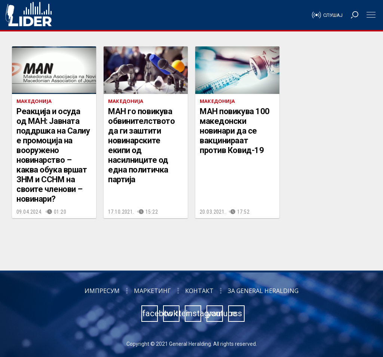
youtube (215, 313)
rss (236, 313)
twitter (172, 313)
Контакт (199, 291)
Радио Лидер (28, 15)
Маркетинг (152, 291)
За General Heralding (263, 291)
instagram (193, 313)
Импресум (102, 291)
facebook (150, 313)
